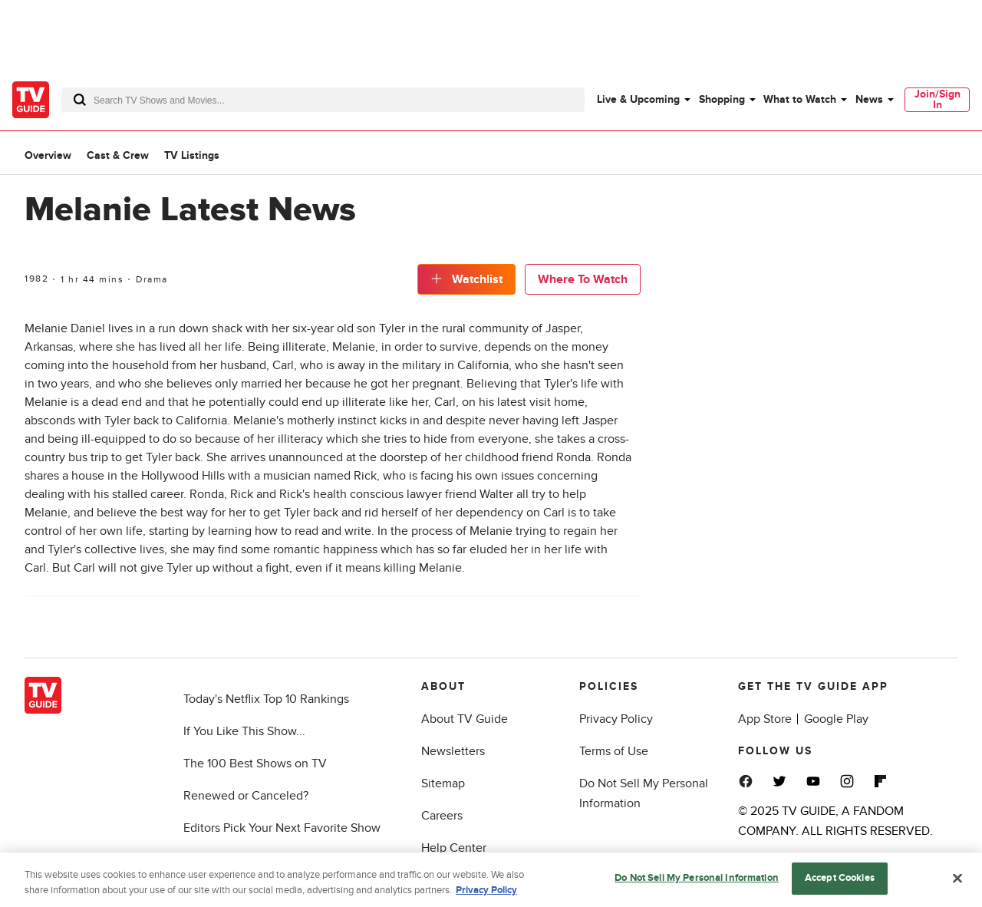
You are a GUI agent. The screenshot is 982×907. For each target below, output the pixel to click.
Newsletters (453, 751)
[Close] (957, 881)
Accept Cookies (840, 881)
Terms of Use (613, 751)
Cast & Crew (118, 155)
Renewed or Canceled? (245, 795)
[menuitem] (643, 99)
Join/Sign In (937, 99)
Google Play (836, 719)
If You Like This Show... (244, 731)
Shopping (722, 99)
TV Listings (191, 155)
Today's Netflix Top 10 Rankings (266, 699)
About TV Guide (464, 719)
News (869, 99)
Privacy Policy (616, 719)
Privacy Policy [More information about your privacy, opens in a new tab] (486, 893)
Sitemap (443, 783)
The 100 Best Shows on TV (255, 763)
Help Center (453, 848)
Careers (442, 815)
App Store (765, 719)
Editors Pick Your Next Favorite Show (282, 828)
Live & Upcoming (638, 99)
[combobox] (323, 99)
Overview (48, 155)
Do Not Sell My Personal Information (697, 881)
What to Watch (799, 99)
